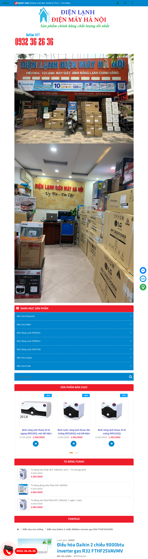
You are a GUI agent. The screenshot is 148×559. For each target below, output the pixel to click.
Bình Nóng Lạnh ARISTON (74, 349)
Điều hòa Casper (74, 357)
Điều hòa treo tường (33, 529)
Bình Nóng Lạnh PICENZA (74, 332)
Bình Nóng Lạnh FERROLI (74, 341)
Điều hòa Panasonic (74, 316)
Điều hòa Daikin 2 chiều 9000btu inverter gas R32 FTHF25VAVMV (80, 529)
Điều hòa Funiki (74, 365)
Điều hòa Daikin (74, 324)
